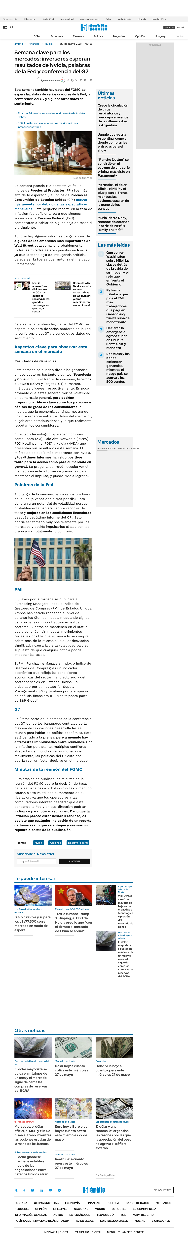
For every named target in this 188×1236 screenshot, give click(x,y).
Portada (20, 1203)
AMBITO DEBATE (125, 1232)
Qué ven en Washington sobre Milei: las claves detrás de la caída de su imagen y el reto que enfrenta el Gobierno (117, 268)
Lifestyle (60, 1209)
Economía (56, 36)
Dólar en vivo (30, 19)
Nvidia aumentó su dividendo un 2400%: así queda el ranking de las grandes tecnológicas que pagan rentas (40, 297)
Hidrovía (142, 19)
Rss (123, 1215)
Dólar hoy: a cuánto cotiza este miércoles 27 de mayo (71, 1070)
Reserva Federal (78, 843)
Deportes (119, 1209)
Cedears (134, 448)
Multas (140, 1221)
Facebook (24, 1190)
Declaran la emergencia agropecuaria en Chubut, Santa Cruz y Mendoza (116, 338)
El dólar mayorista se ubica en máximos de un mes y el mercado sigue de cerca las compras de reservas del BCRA (125, 959)
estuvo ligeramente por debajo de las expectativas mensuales (50, 204)
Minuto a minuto (26, 1121)
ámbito (18, 44)
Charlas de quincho (89, 19)
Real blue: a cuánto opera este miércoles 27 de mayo (71, 1163)
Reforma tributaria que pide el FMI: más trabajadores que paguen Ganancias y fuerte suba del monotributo (118, 306)
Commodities (122, 448)
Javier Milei (48, 19)
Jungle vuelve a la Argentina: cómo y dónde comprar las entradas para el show (112, 142)
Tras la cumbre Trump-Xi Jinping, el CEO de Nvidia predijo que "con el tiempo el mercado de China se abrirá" (73, 922)
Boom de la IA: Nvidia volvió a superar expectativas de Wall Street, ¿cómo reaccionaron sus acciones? (82, 294)
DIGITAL (57, 1232)
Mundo (100, 1209)
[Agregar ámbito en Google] (51, 80)
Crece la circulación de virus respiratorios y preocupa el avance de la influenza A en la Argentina (113, 115)
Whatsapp (59, 1190)
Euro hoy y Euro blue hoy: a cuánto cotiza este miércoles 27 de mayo (71, 1133)
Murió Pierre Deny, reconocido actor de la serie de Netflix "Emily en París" (113, 224)
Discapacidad (67, 19)
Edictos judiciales (114, 1221)
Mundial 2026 (159, 19)
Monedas (102, 448)
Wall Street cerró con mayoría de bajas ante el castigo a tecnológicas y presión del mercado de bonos (126, 911)
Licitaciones (161, 1221)
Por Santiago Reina (105, 1175)
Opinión (140, 36)
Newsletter (180, 36)
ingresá (180, 27)
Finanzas (78, 36)
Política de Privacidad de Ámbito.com (41, 1221)
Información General (30, 1215)
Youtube (50, 1190)
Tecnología (105, 1215)
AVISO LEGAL (85, 1221)
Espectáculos (79, 1215)
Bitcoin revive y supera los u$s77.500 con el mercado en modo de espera (32, 923)
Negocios (119, 36)
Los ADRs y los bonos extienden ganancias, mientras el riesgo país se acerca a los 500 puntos (118, 368)
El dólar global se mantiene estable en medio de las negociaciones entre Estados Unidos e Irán (31, 1165)
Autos (58, 1215)
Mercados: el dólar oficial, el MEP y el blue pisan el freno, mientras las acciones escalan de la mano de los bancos (113, 197)
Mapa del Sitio (143, 1215)
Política (98, 36)
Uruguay (160, 36)
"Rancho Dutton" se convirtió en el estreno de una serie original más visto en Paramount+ (114, 167)
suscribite (169, 27)
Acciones (55, 843)
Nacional (81, 1209)
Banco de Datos (137, 1203)
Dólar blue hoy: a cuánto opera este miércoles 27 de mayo (113, 1070)
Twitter (16, 1190)
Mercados (163, 1203)
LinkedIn (41, 1190)
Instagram (32, 1190)
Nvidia (49, 44)
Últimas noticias (46, 1203)
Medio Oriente (124, 19)
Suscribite (74, 861)
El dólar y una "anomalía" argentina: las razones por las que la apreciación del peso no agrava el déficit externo (113, 1137)
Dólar (108, 19)
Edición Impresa (144, 1209)
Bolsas (111, 448)
